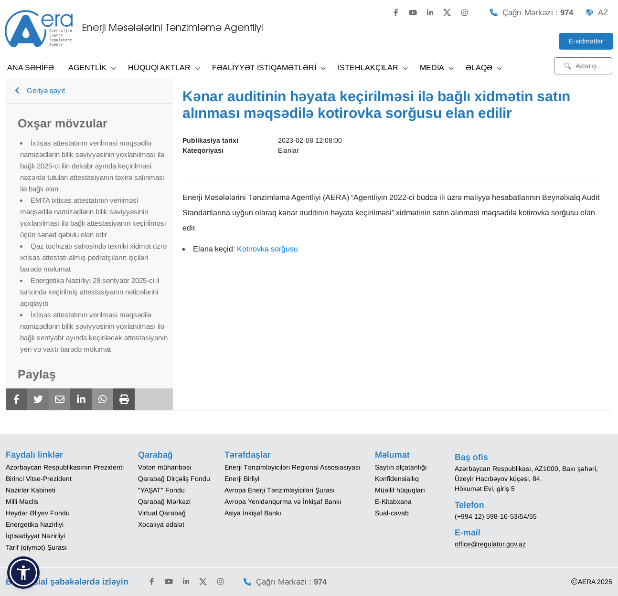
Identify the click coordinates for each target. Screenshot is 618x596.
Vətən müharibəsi (164, 467)
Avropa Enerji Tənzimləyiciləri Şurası (279, 490)
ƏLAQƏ (484, 68)
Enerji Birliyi (241, 478)
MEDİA (437, 68)
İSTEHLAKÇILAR (373, 68)
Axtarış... (583, 66)
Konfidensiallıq (397, 478)
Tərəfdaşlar (247, 455)
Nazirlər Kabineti (30, 490)
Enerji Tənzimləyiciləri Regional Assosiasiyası (292, 467)
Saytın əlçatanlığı (401, 467)
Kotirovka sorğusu (267, 249)
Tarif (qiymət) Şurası (36, 547)
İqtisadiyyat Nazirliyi (35, 536)
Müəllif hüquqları (400, 490)
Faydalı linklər (34, 455)
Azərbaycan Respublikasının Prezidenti (65, 467)
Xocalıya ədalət (161, 524)
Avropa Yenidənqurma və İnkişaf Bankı (282, 501)
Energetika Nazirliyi (35, 524)
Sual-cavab (392, 513)
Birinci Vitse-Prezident (39, 478)
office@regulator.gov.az (490, 544)
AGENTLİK (92, 68)
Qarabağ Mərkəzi (164, 501)
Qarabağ (155, 455)
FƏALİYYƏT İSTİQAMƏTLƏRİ (269, 68)
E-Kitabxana (393, 501)
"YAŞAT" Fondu (161, 490)
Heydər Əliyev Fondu (38, 513)
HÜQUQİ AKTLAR (164, 68)
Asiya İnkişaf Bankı (252, 513)
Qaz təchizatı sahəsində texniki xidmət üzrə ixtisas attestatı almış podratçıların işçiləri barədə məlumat (93, 257)
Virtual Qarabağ (162, 513)
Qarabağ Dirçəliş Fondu (174, 478)
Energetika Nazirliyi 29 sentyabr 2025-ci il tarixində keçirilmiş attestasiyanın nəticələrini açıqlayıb (89, 291)
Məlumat (392, 455)
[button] (23, 572)
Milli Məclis (22, 501)
